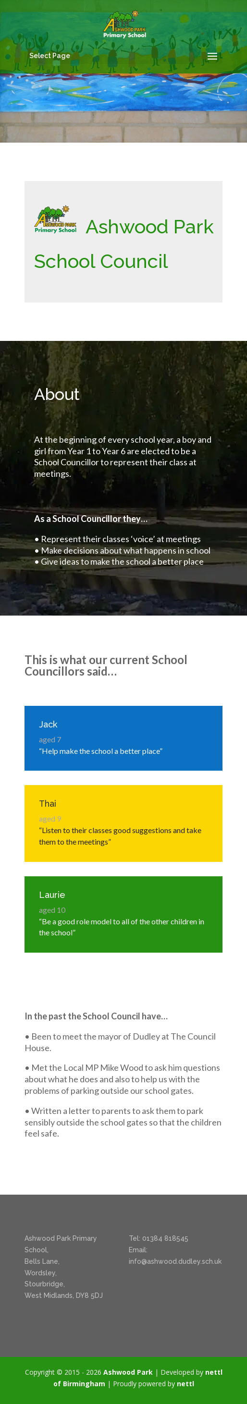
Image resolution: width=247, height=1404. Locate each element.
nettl (185, 1383)
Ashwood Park (128, 1372)
